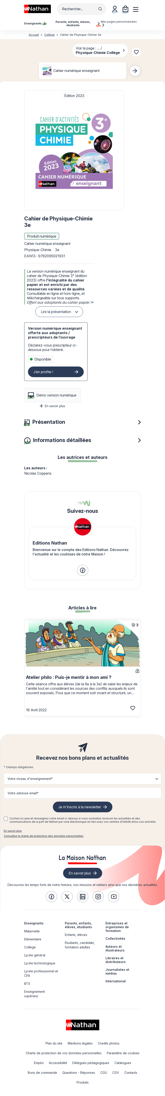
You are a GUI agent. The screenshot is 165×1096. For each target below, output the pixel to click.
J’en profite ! (43, 372)
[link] (82, 570)
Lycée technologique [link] (39, 963)
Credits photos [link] (108, 1043)
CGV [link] (115, 1072)
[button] (74, 150)
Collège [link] (30, 947)
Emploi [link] (39, 1063)
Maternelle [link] (32, 931)
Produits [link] (83, 1082)
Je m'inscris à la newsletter (79, 807)
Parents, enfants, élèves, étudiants (78, 925)
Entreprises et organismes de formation (117, 927)
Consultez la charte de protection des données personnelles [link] (43, 836)
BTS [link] (27, 983)
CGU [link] (103, 1072)
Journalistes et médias (117, 971)
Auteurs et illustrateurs (115, 948)
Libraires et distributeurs (115, 960)
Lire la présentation (56, 311)
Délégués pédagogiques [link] (90, 1063)
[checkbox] (6, 819)
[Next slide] (135, 70)
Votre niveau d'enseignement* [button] (30, 779)
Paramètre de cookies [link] (123, 1053)
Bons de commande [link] (42, 1072)
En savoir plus (52, 406)
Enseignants (34, 923)
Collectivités (115, 938)
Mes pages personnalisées (119, 23)
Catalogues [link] (123, 1063)
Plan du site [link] (54, 1043)
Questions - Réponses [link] (78, 1072)
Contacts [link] (130, 1072)
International (115, 981)
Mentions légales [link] (80, 1043)
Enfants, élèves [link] (76, 935)
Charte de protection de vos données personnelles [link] (63, 1053)
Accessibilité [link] (58, 1063)
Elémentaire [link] (32, 939)
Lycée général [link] (34, 955)
